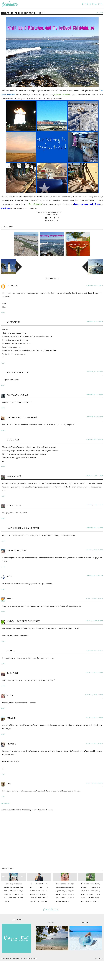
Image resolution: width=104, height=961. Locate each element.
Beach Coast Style (17, 372)
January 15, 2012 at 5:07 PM (94, 717)
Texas (52, 220)
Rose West (12, 673)
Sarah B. (11, 718)
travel (56, 220)
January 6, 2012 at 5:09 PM (94, 394)
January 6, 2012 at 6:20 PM (94, 439)
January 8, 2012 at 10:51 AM (94, 620)
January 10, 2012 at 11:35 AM (94, 695)
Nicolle (11, 744)
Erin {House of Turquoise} (22, 417)
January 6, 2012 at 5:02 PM (94, 321)
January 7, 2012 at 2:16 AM (94, 527)
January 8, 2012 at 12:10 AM (94, 598)
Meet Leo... (90, 877)
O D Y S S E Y (13, 439)
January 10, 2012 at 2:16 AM (94, 672)
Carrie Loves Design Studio (28, 958)
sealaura (9, 958)
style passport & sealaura (13, 877)
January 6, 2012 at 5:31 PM (94, 417)
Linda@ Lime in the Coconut (23, 621)
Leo (9, 783)
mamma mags (14, 476)
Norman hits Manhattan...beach (26, 244)
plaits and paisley (17, 395)
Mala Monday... (65, 877)
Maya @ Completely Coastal (23, 528)
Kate (9, 576)
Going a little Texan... (78, 244)
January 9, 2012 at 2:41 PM (94, 650)
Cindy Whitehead (17, 550)
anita (10, 695)
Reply (3, 313)
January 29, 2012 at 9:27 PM (94, 783)
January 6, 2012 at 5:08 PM (94, 372)
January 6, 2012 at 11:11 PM (94, 505)
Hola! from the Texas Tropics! (52, 244)
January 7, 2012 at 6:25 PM (94, 575)
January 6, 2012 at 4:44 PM (94, 285)
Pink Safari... (39, 877)
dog (48, 220)
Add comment (5, 803)
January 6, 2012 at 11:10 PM (94, 475)
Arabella (12, 285)
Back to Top (99, 958)
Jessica (11, 650)
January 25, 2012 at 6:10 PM (94, 743)
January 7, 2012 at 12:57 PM (94, 550)
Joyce (10, 598)
